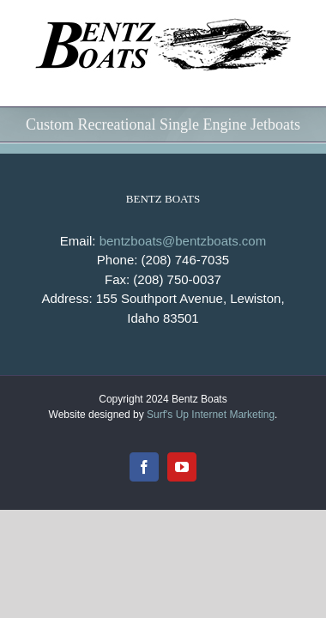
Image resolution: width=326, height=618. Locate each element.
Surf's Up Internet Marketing (211, 488)
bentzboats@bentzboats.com (183, 283)
